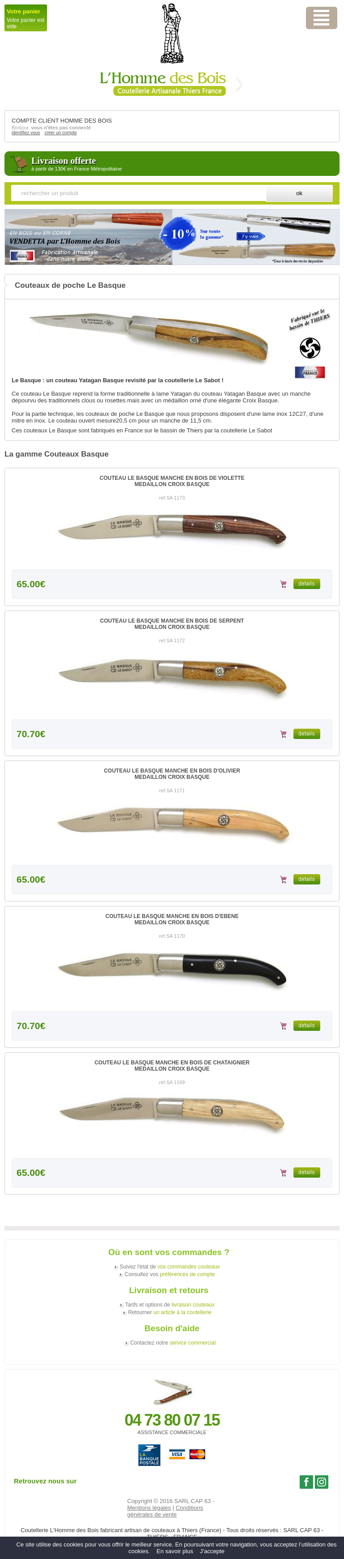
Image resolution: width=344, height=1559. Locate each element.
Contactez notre (173, 1343)
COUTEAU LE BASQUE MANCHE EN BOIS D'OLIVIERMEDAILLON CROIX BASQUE (172, 774)
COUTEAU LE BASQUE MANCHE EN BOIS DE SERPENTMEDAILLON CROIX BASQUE (172, 624)
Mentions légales (149, 1507)
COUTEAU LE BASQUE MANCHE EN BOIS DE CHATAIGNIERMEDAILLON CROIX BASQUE (172, 1065)
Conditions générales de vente (165, 1511)
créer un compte (60, 132)
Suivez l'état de (170, 1267)
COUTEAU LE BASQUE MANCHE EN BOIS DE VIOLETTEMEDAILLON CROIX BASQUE (171, 481)
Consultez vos (170, 1274)
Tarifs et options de (170, 1305)
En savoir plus (175, 1551)
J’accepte (212, 1551)
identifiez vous (26, 132)
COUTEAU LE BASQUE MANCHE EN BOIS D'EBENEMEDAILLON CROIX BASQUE (172, 919)
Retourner (169, 1312)
